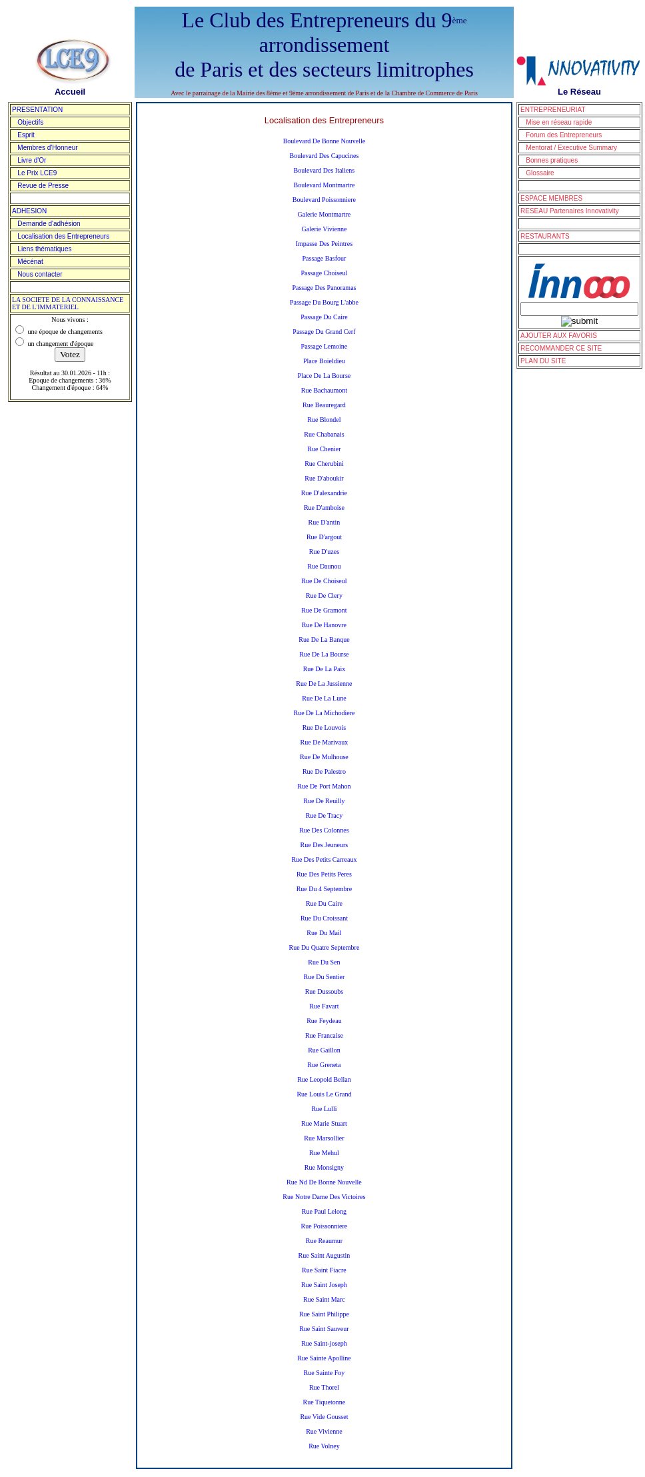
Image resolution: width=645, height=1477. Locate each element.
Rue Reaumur (324, 1240)
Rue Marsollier (324, 1138)
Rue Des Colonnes (323, 830)
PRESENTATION (37, 109)
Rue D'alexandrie (324, 493)
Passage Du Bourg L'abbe (324, 302)
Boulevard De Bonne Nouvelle (324, 141)
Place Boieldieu (324, 361)
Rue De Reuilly (323, 800)
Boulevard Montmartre (323, 185)
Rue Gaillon (324, 1050)
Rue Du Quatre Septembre (324, 947)
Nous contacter (37, 274)
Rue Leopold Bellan (324, 1079)
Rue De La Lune (324, 698)
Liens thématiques (42, 249)
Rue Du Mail (324, 932)
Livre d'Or (29, 160)
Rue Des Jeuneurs (324, 844)
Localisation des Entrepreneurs (60, 236)
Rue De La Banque (324, 639)
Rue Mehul (324, 1152)
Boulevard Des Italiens (324, 170)
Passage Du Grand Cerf (324, 331)
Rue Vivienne (324, 1431)
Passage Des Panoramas (324, 287)
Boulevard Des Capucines (323, 155)
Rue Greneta (323, 1064)
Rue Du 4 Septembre (324, 888)
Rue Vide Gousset (324, 1416)
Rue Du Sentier (324, 976)
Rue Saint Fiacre (324, 1270)
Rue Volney (324, 1446)
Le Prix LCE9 (34, 173)
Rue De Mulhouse (324, 756)
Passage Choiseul (324, 273)
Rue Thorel (324, 1387)
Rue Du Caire (324, 903)
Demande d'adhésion (46, 223)
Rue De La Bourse (323, 654)
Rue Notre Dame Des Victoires (324, 1196)
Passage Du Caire (324, 317)
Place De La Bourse (324, 375)
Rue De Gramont (323, 610)
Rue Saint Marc (324, 1299)
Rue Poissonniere (324, 1226)
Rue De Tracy (324, 815)
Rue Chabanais (324, 434)
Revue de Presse (40, 185)
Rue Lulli (323, 1108)
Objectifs (27, 122)
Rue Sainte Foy (324, 1372)
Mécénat (27, 261)
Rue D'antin (324, 522)
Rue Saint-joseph (324, 1343)
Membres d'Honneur (45, 147)
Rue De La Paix (324, 669)
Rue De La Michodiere (323, 713)
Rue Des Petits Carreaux (323, 859)
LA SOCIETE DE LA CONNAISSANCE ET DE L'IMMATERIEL (67, 303)
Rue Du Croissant (324, 918)
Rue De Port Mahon (323, 786)
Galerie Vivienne (324, 229)
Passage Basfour (324, 258)
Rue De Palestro (324, 771)
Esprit (23, 135)
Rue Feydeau (324, 1020)
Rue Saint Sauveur (323, 1328)
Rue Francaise (324, 1035)
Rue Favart (323, 1006)
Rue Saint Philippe (324, 1314)
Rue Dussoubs (324, 991)
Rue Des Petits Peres (324, 874)
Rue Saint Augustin (324, 1255)
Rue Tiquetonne (324, 1402)
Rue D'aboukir (324, 478)
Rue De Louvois (324, 727)
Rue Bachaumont (324, 390)
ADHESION (29, 211)
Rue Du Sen (324, 962)
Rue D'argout (324, 537)
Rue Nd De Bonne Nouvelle (324, 1182)
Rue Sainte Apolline (324, 1358)
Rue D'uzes (324, 551)
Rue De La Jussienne (324, 683)
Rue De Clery (324, 595)
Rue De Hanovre (324, 625)
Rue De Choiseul (323, 581)
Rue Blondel (323, 419)
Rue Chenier (323, 449)
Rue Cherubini (324, 463)
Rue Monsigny (324, 1167)
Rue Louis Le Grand (324, 1094)
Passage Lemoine (324, 346)
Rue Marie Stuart (324, 1123)
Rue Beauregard (324, 405)
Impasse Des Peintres (324, 243)
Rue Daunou (323, 566)
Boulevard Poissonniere (324, 199)
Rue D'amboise (324, 507)
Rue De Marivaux (324, 742)
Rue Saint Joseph (324, 1284)
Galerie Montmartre (324, 214)
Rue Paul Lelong (324, 1211)
